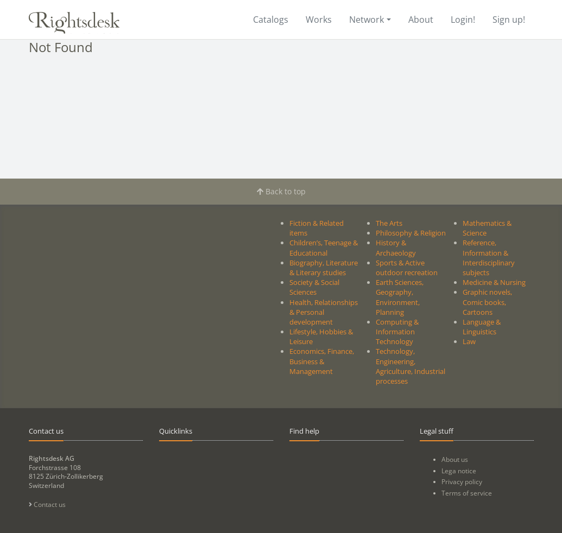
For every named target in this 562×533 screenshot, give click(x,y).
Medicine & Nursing (494, 282)
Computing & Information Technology (397, 331)
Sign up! (508, 20)
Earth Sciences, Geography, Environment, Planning (400, 297)
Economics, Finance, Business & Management (321, 361)
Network (366, 20)
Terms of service (466, 493)
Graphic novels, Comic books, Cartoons (487, 301)
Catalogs (270, 20)
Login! (463, 20)
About (420, 20)
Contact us (47, 504)
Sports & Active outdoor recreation (407, 267)
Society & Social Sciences (314, 287)
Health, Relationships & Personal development (323, 312)
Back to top (281, 191)
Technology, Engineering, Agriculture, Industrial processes (410, 366)
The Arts (389, 223)
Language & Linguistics (482, 327)
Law (469, 341)
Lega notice (458, 470)
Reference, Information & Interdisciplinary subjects (489, 257)
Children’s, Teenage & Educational (323, 247)
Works (319, 20)
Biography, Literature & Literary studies (323, 267)
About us (454, 459)
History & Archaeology (396, 247)
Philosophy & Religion (411, 233)
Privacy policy (461, 481)
